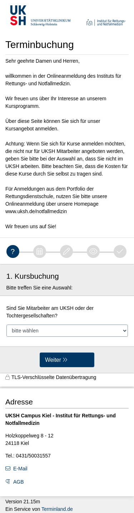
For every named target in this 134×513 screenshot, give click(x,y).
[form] (67, 318)
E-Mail (20, 468)
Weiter (53, 360)
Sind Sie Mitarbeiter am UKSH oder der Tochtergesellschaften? (50, 311)
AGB (18, 482)
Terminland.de (57, 509)
